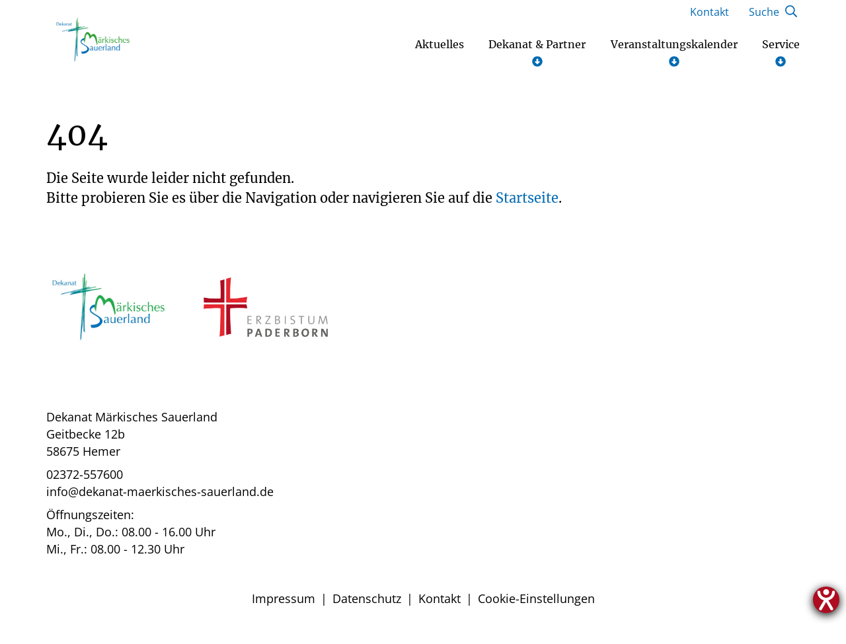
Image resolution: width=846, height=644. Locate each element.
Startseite (527, 203)
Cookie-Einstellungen (536, 604)
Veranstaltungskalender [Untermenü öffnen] (674, 58)
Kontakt (439, 604)
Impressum (283, 604)
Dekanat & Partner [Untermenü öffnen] (537, 58)
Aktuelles (439, 50)
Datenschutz (366, 604)
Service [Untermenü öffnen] (781, 58)
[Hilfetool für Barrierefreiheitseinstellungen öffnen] (826, 600)
